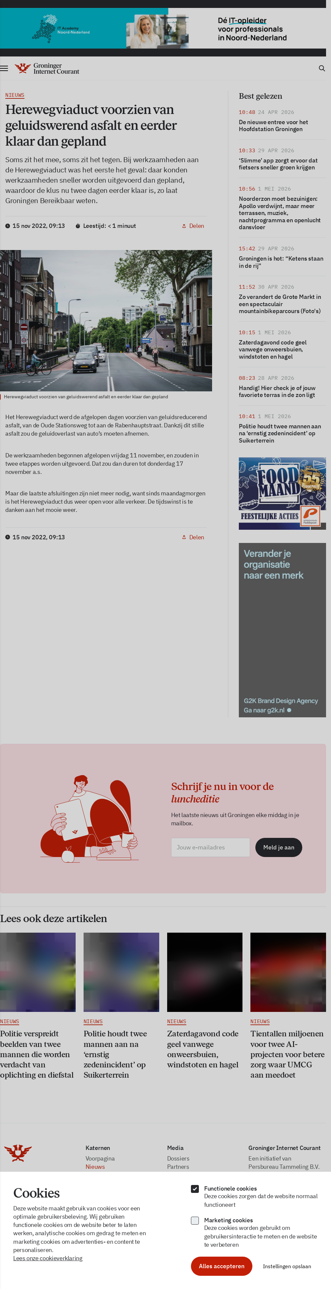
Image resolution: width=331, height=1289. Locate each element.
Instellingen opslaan (287, 1266)
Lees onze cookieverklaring (48, 1258)
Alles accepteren (221, 1266)
